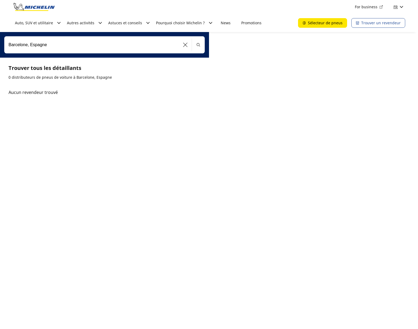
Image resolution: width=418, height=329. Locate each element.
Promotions (251, 22)
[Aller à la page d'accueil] (34, 7)
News (226, 22)
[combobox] (104, 44)
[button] (185, 44)
